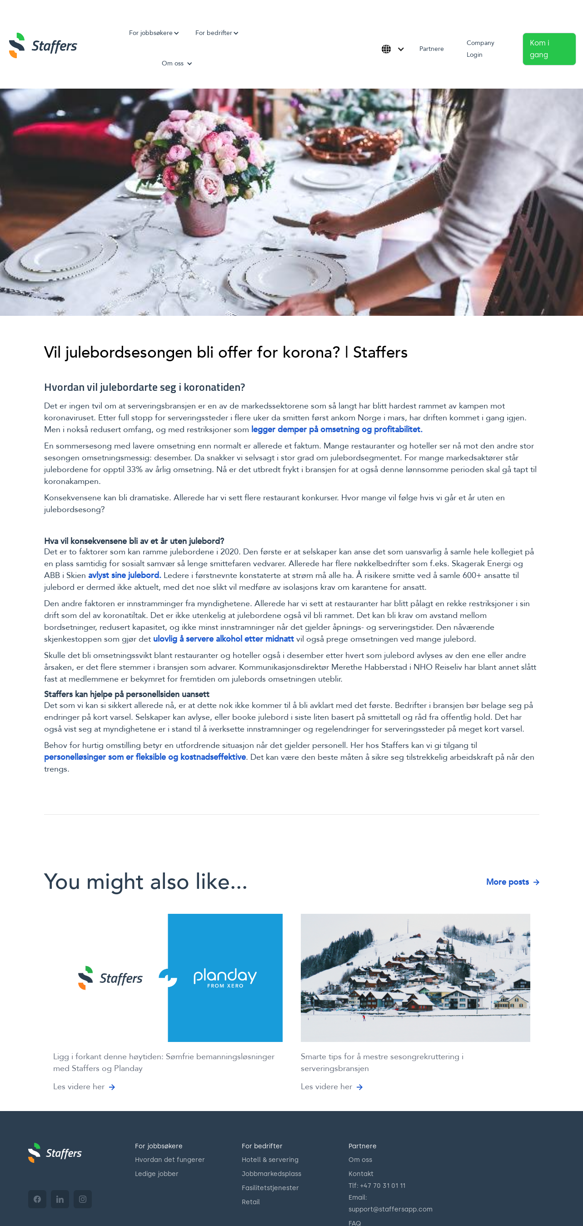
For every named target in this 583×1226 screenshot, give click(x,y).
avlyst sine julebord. (124, 575)
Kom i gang (539, 49)
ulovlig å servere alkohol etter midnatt (223, 639)
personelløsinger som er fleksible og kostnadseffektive (145, 757)
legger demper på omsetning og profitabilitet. (337, 429)
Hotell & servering (270, 1160)
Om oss (360, 1160)
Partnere (431, 49)
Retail (251, 1202)
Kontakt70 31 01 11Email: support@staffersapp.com (391, 1191)
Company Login (480, 49)
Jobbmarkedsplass (271, 1174)
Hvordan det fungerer (170, 1160)
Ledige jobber (157, 1174)
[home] (43, 45)
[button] (150, 33)
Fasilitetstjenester (270, 1188)
